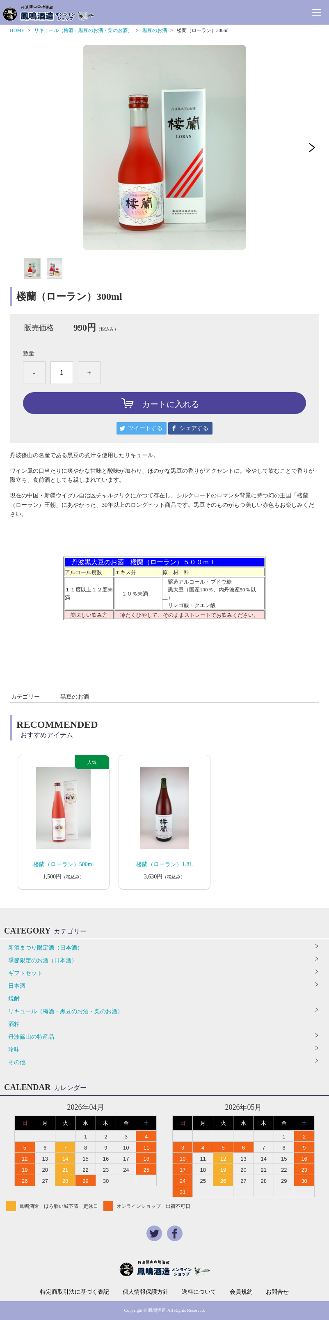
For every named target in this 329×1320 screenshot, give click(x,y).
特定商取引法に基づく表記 (74, 1292)
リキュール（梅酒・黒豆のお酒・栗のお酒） (83, 30)
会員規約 (241, 1292)
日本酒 (16, 986)
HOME (17, 30)
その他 (16, 1062)
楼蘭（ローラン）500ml (63, 864)
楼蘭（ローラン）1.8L (164, 864)
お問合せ (277, 1292)
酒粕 (14, 1024)
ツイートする (145, 428)
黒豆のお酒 (154, 30)
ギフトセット (25, 973)
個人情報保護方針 (146, 1292)
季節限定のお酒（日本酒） (42, 960)
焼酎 (14, 999)
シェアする (194, 428)
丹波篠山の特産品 (31, 1037)
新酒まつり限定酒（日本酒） (45, 948)
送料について (199, 1292)
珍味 (14, 1049)
